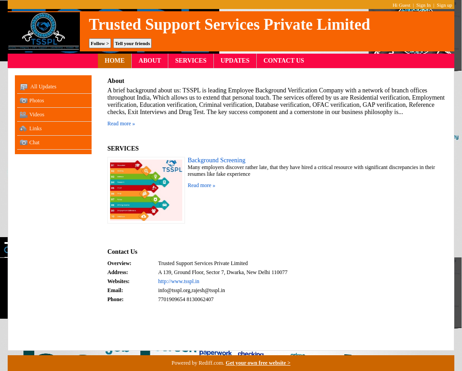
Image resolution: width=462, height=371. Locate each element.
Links (30, 129)
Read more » (121, 123)
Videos (31, 115)
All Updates (37, 87)
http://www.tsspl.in (178, 281)
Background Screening (216, 160)
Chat (29, 143)
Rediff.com (211, 363)
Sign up (444, 5)
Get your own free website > (258, 363)
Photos (31, 101)
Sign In (423, 5)
